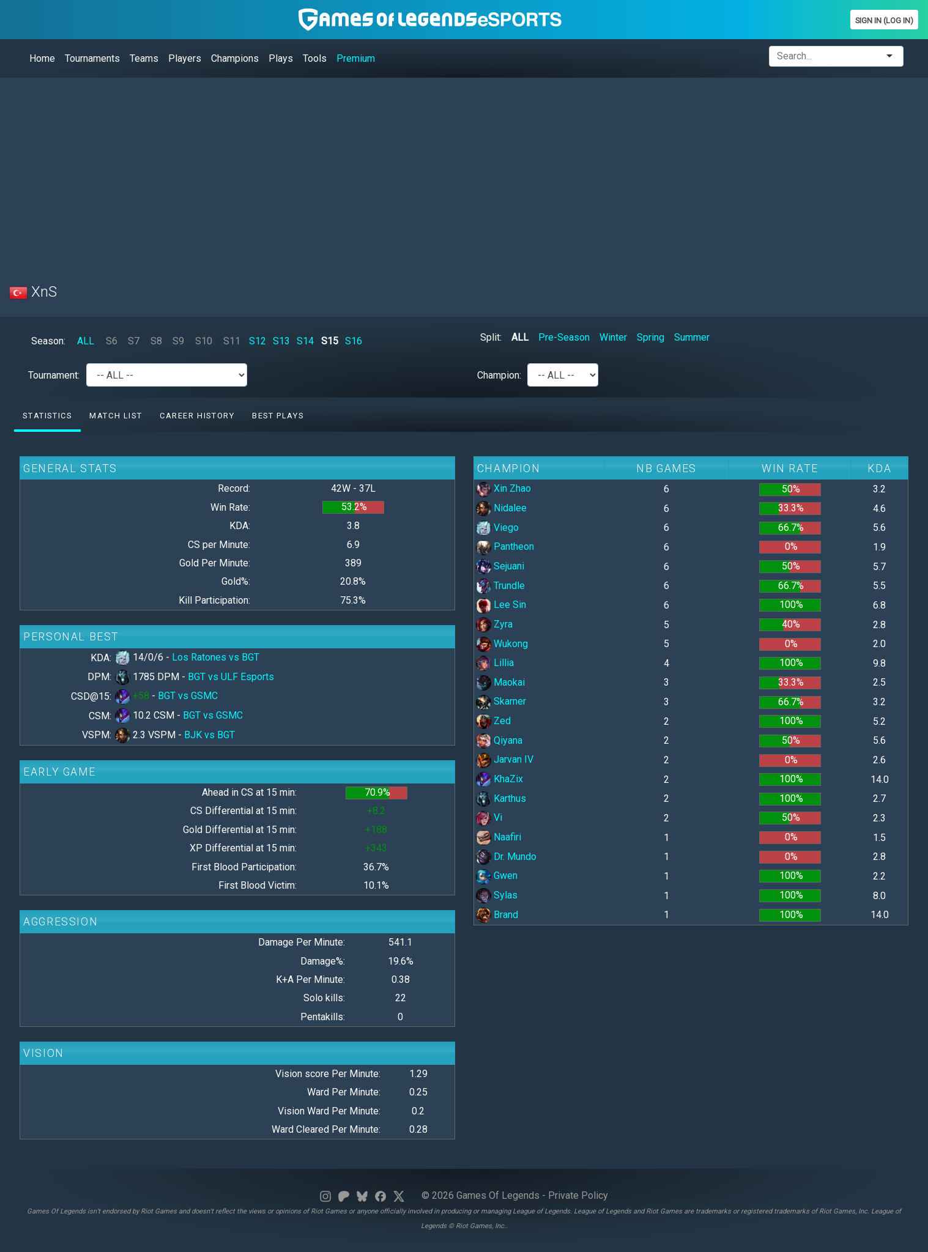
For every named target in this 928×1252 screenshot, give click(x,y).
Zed (493, 721)
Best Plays (277, 415)
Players (184, 58)
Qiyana (499, 740)
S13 (281, 341)
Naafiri (498, 837)
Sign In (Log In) (884, 20)
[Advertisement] (376, 173)
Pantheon (505, 546)
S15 (329, 341)
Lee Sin (501, 604)
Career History (197, 415)
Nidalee (501, 508)
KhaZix (499, 779)
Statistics (47, 415)
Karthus (501, 798)
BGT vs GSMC (188, 696)
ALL (85, 341)
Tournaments (92, 58)
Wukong (502, 644)
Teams (144, 58)
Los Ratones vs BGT (215, 657)
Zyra (494, 624)
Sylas (497, 895)
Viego (497, 527)
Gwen (497, 875)
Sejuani (500, 566)
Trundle (500, 585)
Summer (692, 337)
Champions (235, 58)
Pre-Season (564, 337)
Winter (613, 337)
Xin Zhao (503, 488)
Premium (355, 58)
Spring (650, 337)
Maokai (500, 682)
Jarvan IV (504, 759)
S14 (305, 341)
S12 (257, 341)
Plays (281, 58)
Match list (115, 415)
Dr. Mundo (506, 856)
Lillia (495, 663)
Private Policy (578, 1195)
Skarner (501, 701)
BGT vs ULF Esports (231, 677)
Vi (489, 817)
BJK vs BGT (209, 735)
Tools (315, 58)
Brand (497, 914)
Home (42, 58)
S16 (353, 341)
